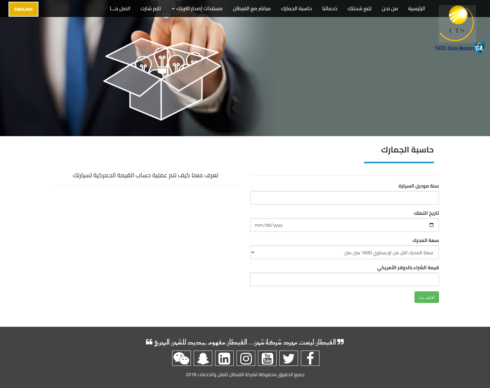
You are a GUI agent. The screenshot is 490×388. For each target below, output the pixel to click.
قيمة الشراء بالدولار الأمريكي (408, 267)
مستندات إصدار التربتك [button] (197, 8)
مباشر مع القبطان (252, 8)
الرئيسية (416, 8)
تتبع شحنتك (359, 8)
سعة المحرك (425, 240)
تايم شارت (151, 8)
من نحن (390, 8)
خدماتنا (329, 8)
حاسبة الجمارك (296, 8)
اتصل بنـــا (120, 8)
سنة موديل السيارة (419, 185)
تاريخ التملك (426, 213)
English (23, 9)
